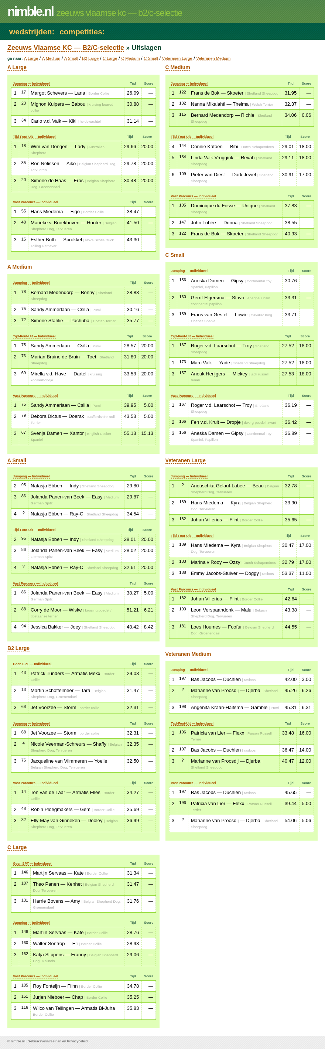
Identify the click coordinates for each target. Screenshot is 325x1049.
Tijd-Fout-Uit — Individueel (34, 137)
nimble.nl (17, 1041)
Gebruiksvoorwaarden (44, 1041)
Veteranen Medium (213, 58)
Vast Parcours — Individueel (35, 202)
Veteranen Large (177, 58)
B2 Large (90, 58)
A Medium (51, 58)
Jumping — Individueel (31, 83)
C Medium (130, 58)
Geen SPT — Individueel (32, 664)
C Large (110, 58)
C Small (151, 58)
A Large (31, 58)
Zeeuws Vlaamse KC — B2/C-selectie (65, 47)
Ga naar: (15, 58)
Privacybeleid (77, 1041)
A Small (71, 58)
